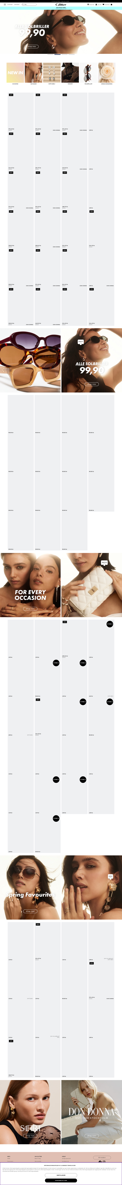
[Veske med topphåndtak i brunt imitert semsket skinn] (74, 112)
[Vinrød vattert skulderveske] (74, 189)
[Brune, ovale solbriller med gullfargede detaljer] (21, 414)
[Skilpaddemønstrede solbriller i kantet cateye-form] (48, 492)
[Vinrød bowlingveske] (48, 189)
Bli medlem (102, 1157)
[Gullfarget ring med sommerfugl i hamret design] (74, 941)
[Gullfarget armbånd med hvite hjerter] (48, 639)
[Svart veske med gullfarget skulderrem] (48, 228)
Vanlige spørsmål (66, 1158)
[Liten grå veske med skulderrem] (101, 306)
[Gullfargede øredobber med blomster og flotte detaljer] (101, 755)
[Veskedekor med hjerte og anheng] (101, 189)
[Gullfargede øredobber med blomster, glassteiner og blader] (74, 755)
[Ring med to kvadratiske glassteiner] (101, 794)
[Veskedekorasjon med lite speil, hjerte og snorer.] (101, 112)
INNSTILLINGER (61, 1175)
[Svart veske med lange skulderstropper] (21, 189)
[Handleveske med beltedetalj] (74, 267)
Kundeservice (65, 1161)
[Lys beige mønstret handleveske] (48, 112)
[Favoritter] (107, 4)
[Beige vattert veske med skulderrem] (21, 1058)
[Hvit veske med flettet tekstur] (21, 150)
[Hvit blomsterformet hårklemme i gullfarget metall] (48, 794)
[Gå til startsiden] (61, 4)
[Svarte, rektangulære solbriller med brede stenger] (21, 531)
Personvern (10, 1161)
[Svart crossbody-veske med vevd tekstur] (21, 306)
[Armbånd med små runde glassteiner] (21, 833)
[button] (99, 4)
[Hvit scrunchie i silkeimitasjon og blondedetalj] (101, 716)
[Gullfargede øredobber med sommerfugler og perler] (48, 755)
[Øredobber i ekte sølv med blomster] (21, 980)
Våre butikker (38, 1161)
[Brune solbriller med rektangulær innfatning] (74, 492)
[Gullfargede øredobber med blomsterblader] (74, 1058)
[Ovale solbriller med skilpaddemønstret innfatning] (48, 1058)
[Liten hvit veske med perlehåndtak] (74, 639)
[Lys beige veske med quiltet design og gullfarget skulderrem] (74, 228)
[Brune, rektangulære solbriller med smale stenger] (48, 531)
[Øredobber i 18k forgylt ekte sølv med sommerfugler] (101, 941)
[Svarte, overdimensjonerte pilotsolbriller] (74, 414)
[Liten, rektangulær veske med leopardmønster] (74, 306)
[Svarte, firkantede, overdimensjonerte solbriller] (21, 453)
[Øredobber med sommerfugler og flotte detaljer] (48, 980)
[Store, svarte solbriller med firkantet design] (48, 453)
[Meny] (5, 4)
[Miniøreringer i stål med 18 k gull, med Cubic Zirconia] (48, 1019)
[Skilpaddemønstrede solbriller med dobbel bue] (74, 453)
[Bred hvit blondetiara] (74, 716)
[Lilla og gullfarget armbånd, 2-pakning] (101, 1019)
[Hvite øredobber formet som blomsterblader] (21, 639)
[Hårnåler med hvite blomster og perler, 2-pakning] (48, 678)
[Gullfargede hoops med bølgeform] (74, 1019)
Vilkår (8, 1158)
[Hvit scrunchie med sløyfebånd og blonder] (74, 678)
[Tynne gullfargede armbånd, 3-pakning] (21, 941)
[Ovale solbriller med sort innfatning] (101, 492)
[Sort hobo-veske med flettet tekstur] (48, 306)
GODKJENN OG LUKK (61, 1180)
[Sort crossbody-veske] (21, 267)
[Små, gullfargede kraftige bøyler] (21, 1019)
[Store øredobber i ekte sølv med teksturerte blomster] (21, 716)
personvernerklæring (9, 1171)
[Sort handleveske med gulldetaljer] (21, 112)
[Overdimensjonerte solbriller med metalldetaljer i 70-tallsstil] (101, 453)
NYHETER (9, 4)
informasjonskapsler (33, 1171)
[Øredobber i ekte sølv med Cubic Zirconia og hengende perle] (101, 678)
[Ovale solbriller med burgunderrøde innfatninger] (48, 414)
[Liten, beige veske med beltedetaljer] (48, 941)
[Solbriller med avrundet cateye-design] (21, 492)
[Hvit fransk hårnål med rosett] (101, 639)
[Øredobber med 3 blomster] (21, 678)
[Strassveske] (48, 716)
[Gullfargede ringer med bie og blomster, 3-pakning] (101, 1058)
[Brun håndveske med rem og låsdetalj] (48, 150)
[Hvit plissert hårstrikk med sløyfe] (48, 833)
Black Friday (38, 1158)
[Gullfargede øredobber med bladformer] (21, 794)
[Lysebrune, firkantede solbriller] (74, 531)
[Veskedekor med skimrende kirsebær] (101, 267)
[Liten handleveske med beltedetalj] (48, 267)
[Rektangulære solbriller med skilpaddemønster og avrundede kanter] (101, 414)
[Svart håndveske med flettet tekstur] (101, 228)
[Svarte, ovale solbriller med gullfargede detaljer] (74, 980)
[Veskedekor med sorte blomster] (101, 150)
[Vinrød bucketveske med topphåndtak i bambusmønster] (21, 228)
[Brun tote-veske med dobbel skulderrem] (74, 150)
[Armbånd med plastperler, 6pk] (21, 755)
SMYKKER (16, 4)
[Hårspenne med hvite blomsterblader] (74, 794)
